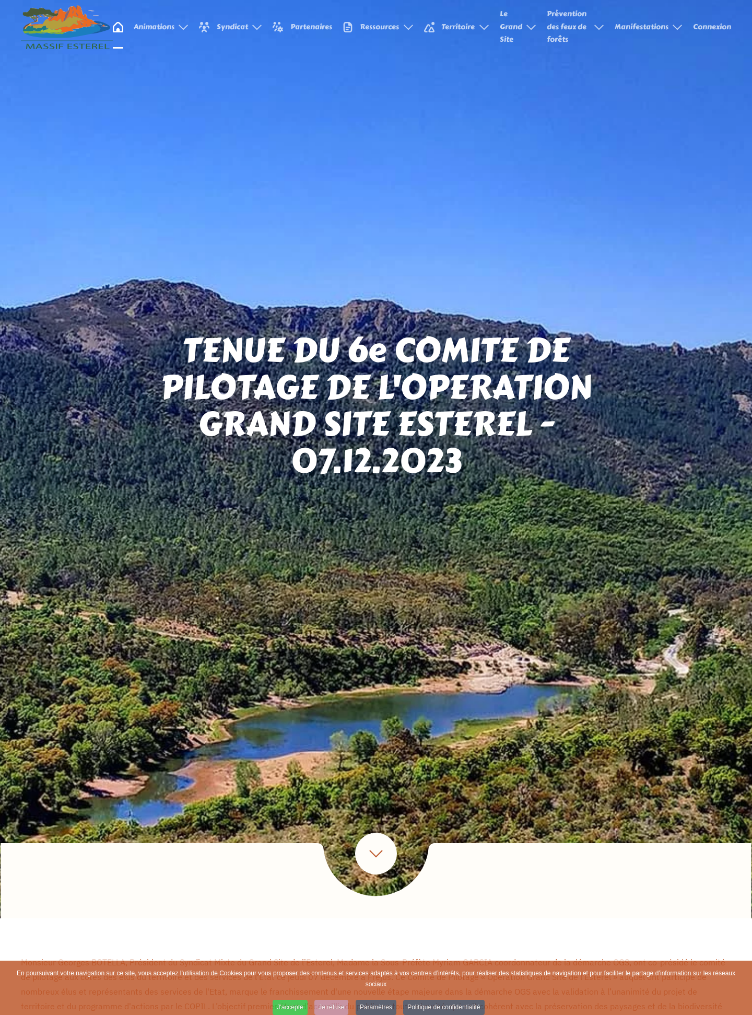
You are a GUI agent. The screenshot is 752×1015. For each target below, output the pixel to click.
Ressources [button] (378, 26)
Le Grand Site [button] (518, 26)
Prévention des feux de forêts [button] (575, 26)
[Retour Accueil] (67, 27)
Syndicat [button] (230, 26)
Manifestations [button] (649, 26)
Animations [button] (161, 26)
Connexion (712, 26)
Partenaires (302, 26)
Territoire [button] (456, 26)
